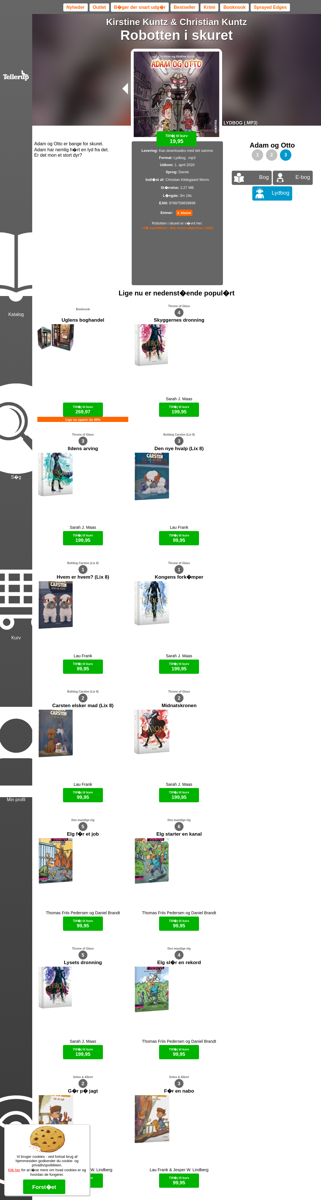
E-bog (302, 177)
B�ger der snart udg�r (140, 7)
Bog (264, 177)
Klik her (14, 1170)
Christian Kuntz (213, 22)
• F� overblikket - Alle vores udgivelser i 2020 (177, 228)
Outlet (99, 7)
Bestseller (185, 7)
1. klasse (184, 213)
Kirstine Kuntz (137, 22)
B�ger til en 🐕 (186, 1012)
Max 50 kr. (161, 1012)
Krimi (209, 7)
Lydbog (280, 193)
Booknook (235, 7)
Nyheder (75, 7)
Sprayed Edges (270, 7)
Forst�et (44, 1187)
